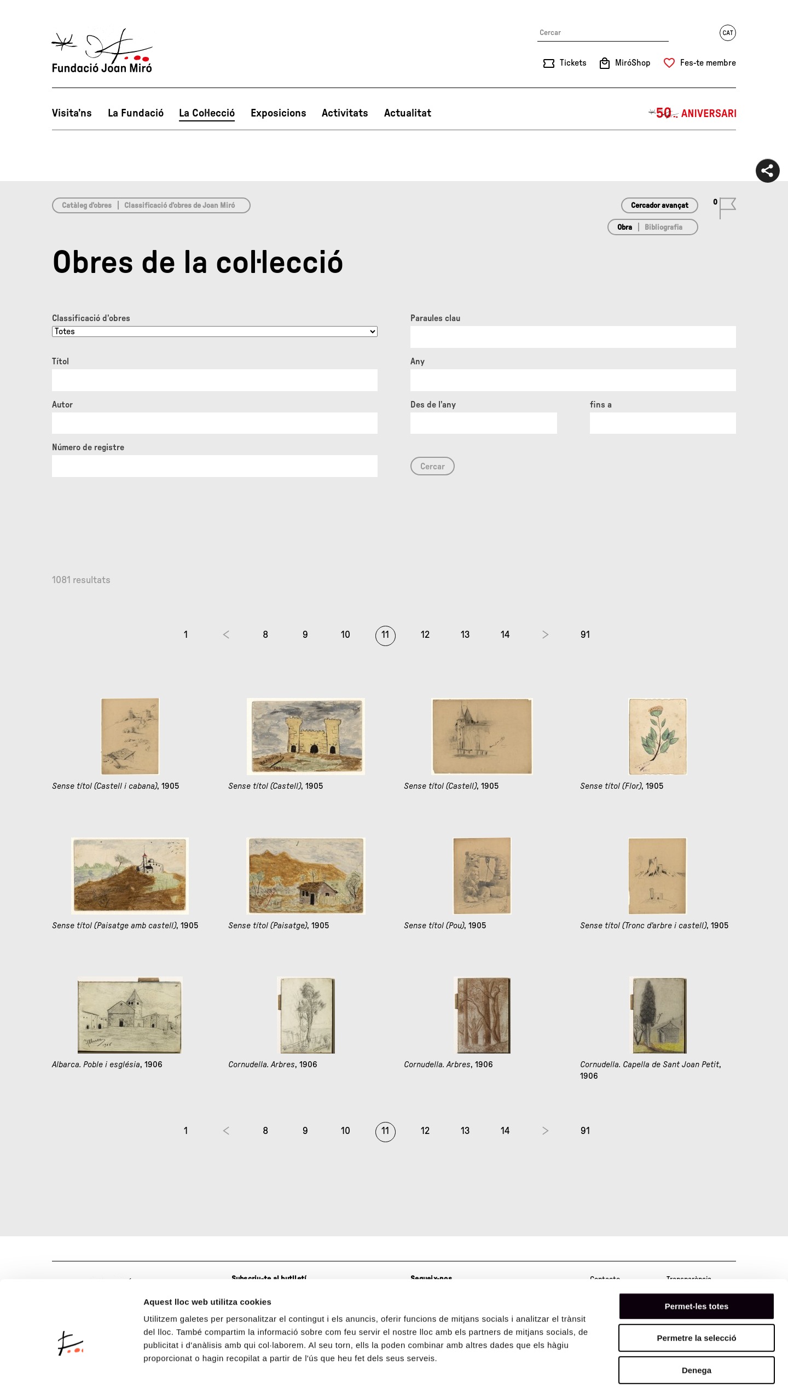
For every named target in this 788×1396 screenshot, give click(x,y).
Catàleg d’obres (87, 206)
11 (385, 635)
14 (505, 635)
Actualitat (407, 113)
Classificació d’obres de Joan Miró (179, 206)
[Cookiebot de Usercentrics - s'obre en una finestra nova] (71, 1374)
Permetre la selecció (696, 1294)
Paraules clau (435, 318)
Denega (696, 1326)
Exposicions (278, 113)
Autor (62, 404)
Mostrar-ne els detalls (630, 1374)
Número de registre (88, 447)
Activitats (345, 113)
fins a (601, 404)
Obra (624, 227)
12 (425, 635)
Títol (60, 361)
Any (417, 361)
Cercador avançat (659, 206)
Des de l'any (433, 404)
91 (585, 635)
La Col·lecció (207, 113)
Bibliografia (663, 227)
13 (465, 635)
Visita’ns (72, 113)
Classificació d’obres (91, 318)
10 (345, 635)
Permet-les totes (697, 1262)
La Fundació (136, 113)
